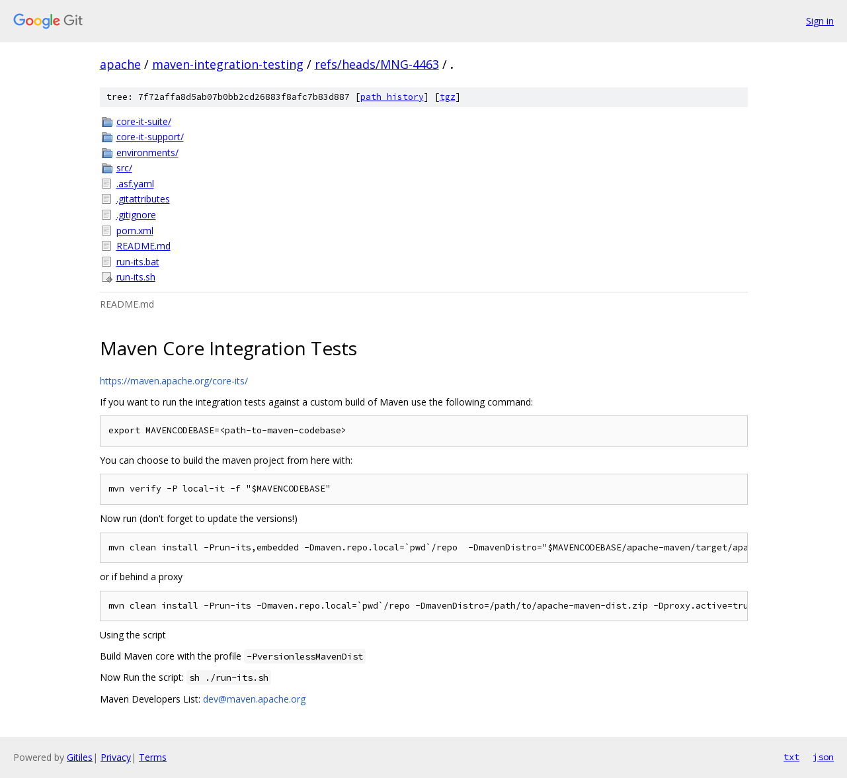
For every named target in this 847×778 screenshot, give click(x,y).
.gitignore (136, 214)
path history (392, 97)
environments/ (147, 152)
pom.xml (134, 230)
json (823, 757)
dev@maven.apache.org (254, 699)
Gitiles (80, 757)
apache (120, 64)
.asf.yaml (135, 183)
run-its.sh (135, 277)
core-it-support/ (150, 136)
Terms (153, 757)
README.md (143, 245)
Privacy (116, 757)
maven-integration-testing (227, 64)
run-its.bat (137, 261)
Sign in (820, 21)
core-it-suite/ (143, 121)
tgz (448, 97)
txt (791, 757)
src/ (124, 167)
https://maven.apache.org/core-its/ (174, 380)
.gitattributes (143, 199)
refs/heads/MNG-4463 (377, 64)
